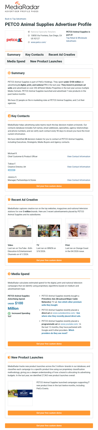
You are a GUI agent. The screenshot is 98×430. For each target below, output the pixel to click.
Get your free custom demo (49, 425)
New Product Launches (46, 61)
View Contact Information (78, 156)
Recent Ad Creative (62, 54)
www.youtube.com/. (70, 324)
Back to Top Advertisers (15, 19)
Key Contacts (34, 54)
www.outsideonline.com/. (64, 313)
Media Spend (16, 61)
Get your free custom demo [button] (49, 186)
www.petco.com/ (38, 42)
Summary (13, 54)
